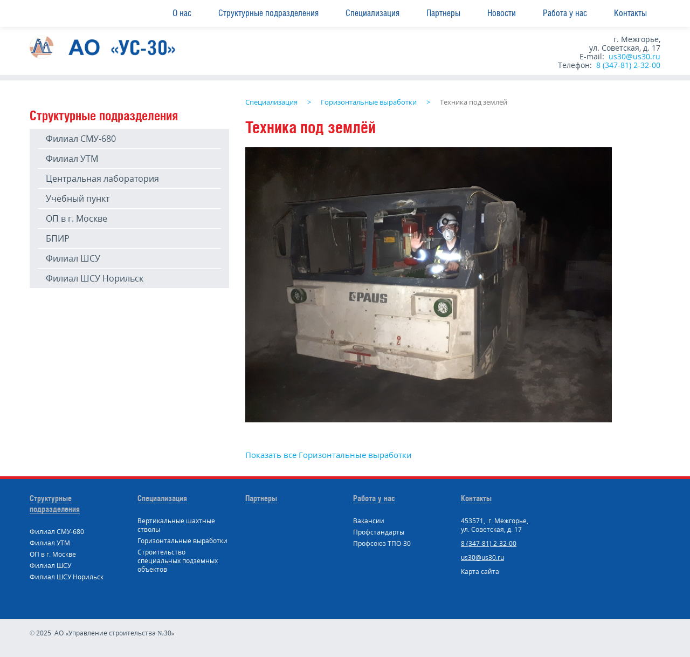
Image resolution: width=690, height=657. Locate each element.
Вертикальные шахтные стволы (176, 525)
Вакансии (368, 520)
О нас (181, 13)
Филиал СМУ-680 (81, 139)
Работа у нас (565, 13)
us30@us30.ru (634, 56)
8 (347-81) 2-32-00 (628, 65)
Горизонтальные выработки (182, 540)
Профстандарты (378, 532)
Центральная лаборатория (102, 178)
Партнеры (443, 13)
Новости (501, 13)
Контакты (630, 13)
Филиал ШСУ (73, 258)
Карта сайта (480, 571)
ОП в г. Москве (76, 218)
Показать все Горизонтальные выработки (328, 454)
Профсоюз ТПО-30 (382, 543)
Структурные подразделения (268, 13)
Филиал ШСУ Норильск (94, 278)
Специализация (372, 13)
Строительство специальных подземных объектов (177, 561)
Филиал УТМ (72, 159)
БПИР (58, 238)
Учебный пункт (77, 198)
